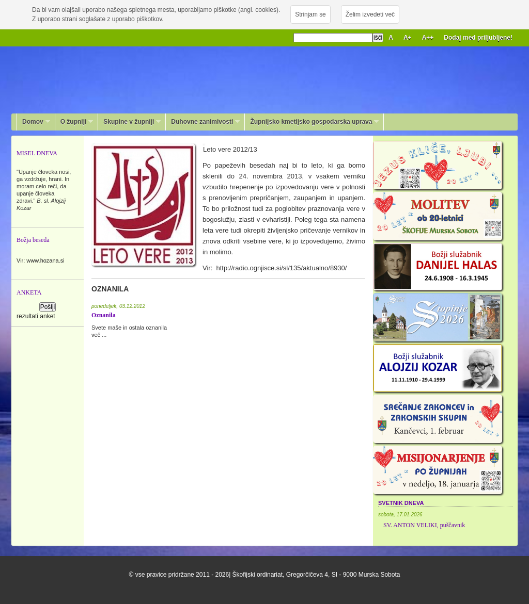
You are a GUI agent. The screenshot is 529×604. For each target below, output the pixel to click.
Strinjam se (310, 14)
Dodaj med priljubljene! (478, 37)
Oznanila (103, 315)
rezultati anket (36, 316)
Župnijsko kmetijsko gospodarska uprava (312, 121)
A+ (407, 37)
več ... (98, 335)
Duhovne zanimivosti (203, 121)
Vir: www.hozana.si (41, 260)
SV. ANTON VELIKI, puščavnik (424, 525)
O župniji (74, 121)
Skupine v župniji (129, 121)
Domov (33, 121)
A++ (428, 37)
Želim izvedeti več (370, 14)
